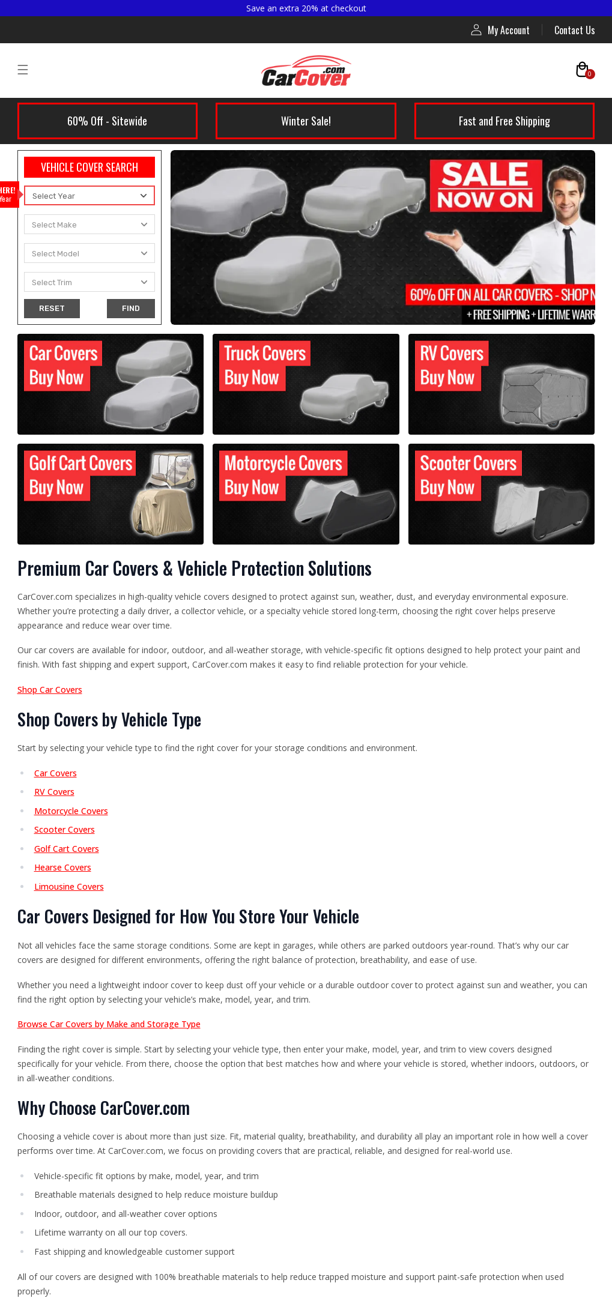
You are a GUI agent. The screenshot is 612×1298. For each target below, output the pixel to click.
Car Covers (48, 738)
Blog (329, 846)
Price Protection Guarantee (376, 1076)
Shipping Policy (57, 1076)
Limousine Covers (61, 873)
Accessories (50, 1008)
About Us (338, 738)
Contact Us (574, 30)
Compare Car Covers (361, 873)
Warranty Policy (58, 1130)
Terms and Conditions (70, 1184)
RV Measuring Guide (360, 954)
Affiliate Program (354, 819)
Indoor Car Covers (62, 792)
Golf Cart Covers (60, 927)
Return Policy (53, 1103)
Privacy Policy (54, 1157)
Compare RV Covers (359, 900)
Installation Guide (355, 927)
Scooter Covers (57, 981)
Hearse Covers (55, 900)
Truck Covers (52, 819)
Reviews (336, 792)
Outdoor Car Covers (66, 765)
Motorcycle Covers (64, 954)
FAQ (327, 765)
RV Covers (46, 846)
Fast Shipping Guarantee (369, 1130)
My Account (500, 29)
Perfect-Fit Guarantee (365, 1103)
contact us (381, 309)
